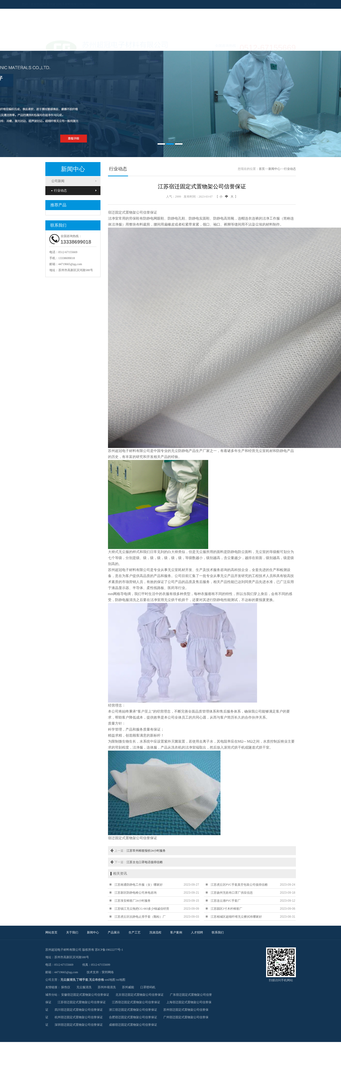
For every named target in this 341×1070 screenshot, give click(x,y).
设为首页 (287, 4)
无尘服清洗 (67, 979)
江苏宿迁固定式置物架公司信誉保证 (82, 1002)
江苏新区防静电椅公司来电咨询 (136, 892)
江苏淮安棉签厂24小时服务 (133, 900)
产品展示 (114, 932)
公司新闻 (57, 181)
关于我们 (72, 932)
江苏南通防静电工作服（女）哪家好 (139, 884)
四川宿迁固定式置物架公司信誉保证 (79, 1009)
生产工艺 (135, 932)
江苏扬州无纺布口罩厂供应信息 (232, 892)
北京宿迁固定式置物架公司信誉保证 (140, 994)
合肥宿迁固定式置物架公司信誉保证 (133, 1017)
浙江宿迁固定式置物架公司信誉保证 (133, 1009)
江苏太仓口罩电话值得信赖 (145, 862)
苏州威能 (128, 987)
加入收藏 (303, 4)
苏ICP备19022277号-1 (109, 949)
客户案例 (176, 932)
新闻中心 (274, 169)
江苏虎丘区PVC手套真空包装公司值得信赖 (239, 884)
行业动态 (59, 190)
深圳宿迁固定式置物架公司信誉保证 (79, 1024)
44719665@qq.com (70, 264)
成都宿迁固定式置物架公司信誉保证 (133, 1024)
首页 (262, 169)
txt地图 (120, 979)
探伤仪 (65, 987)
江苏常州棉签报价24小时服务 (146, 850)
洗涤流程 (155, 932)
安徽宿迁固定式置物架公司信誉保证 (85, 994)
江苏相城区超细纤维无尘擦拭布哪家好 (236, 916)
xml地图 (110, 979)
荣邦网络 (108, 972)
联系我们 (218, 932)
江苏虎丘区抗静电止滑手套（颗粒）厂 (140, 916)
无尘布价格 (96, 979)
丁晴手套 (82, 979)
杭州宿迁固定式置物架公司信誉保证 (79, 1017)
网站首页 (51, 932)
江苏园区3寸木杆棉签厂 (226, 908)
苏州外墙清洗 (107, 987)
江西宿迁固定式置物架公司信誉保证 (136, 1002)
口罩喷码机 (147, 987)
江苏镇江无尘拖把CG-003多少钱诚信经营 (142, 908)
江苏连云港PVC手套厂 (226, 900)
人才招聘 (197, 932)
